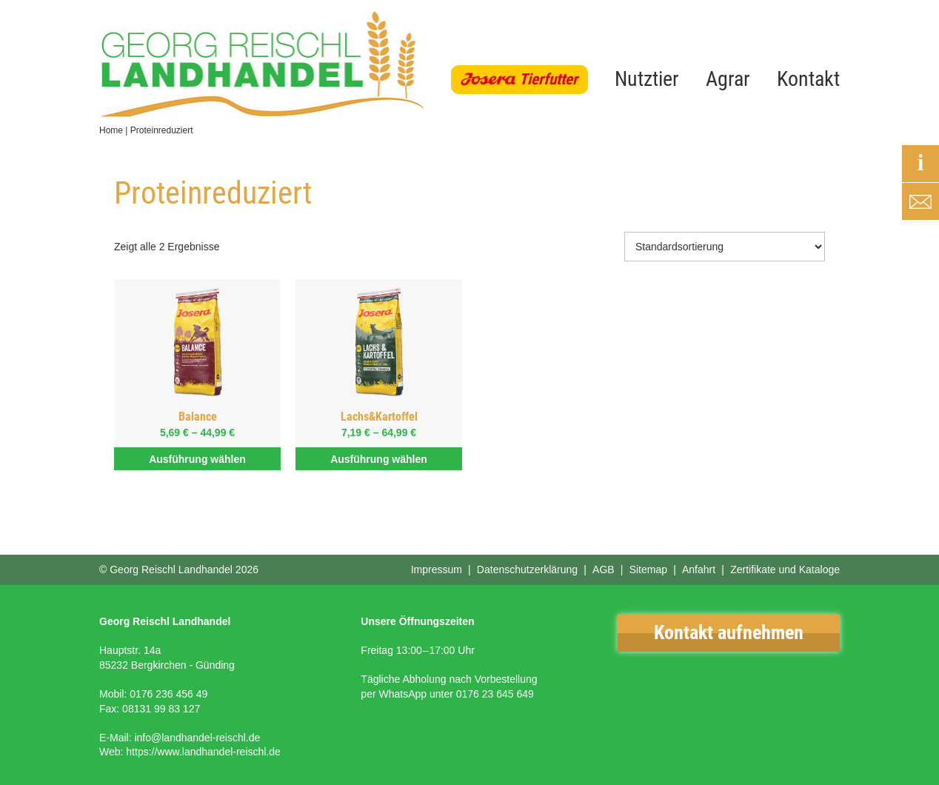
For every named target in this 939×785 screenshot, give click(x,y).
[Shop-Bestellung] (724, 246)
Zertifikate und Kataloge (785, 569)
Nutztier (647, 79)
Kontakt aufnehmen (728, 632)
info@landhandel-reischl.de (197, 738)
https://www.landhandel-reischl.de (203, 752)
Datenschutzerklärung (527, 569)
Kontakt (808, 79)
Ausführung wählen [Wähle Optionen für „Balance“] (197, 459)
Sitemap (648, 569)
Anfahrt (698, 569)
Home (111, 130)
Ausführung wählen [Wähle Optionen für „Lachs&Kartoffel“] (378, 459)
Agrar (728, 79)
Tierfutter (548, 79)
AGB (603, 569)
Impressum (436, 569)
